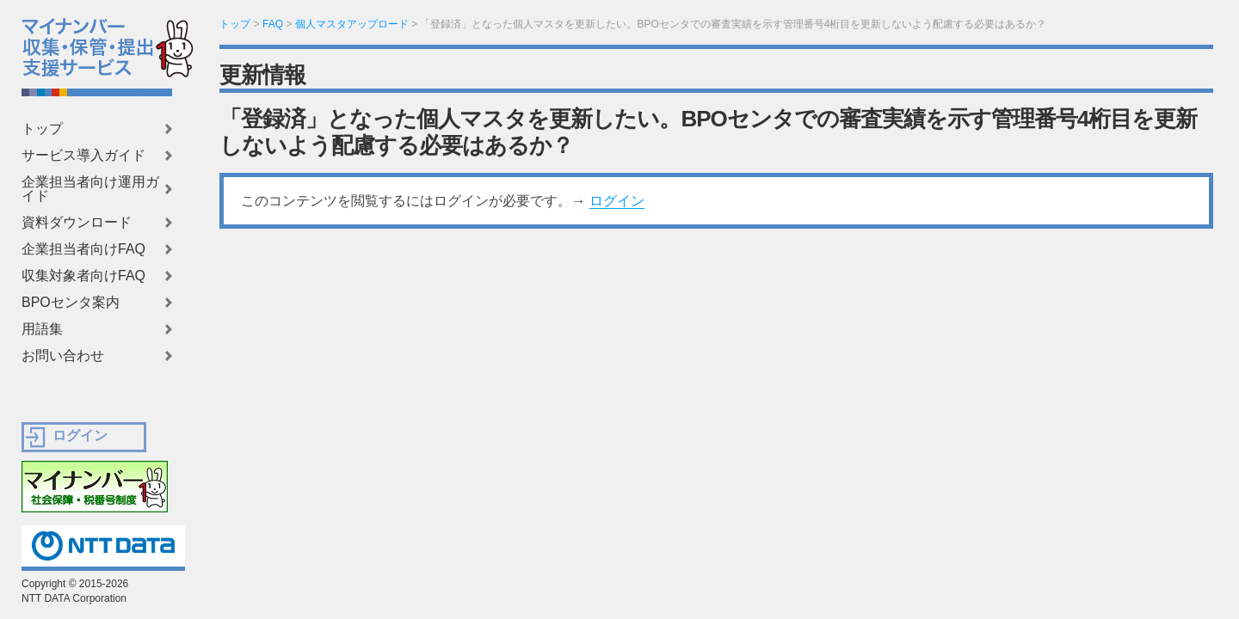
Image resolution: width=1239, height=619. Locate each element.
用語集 (42, 329)
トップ (42, 129)
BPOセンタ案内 (71, 303)
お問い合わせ (63, 356)
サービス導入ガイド (83, 155)
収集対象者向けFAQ (83, 276)
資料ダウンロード (77, 223)
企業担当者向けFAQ (83, 249)
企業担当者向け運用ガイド (90, 189)
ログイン (616, 200)
